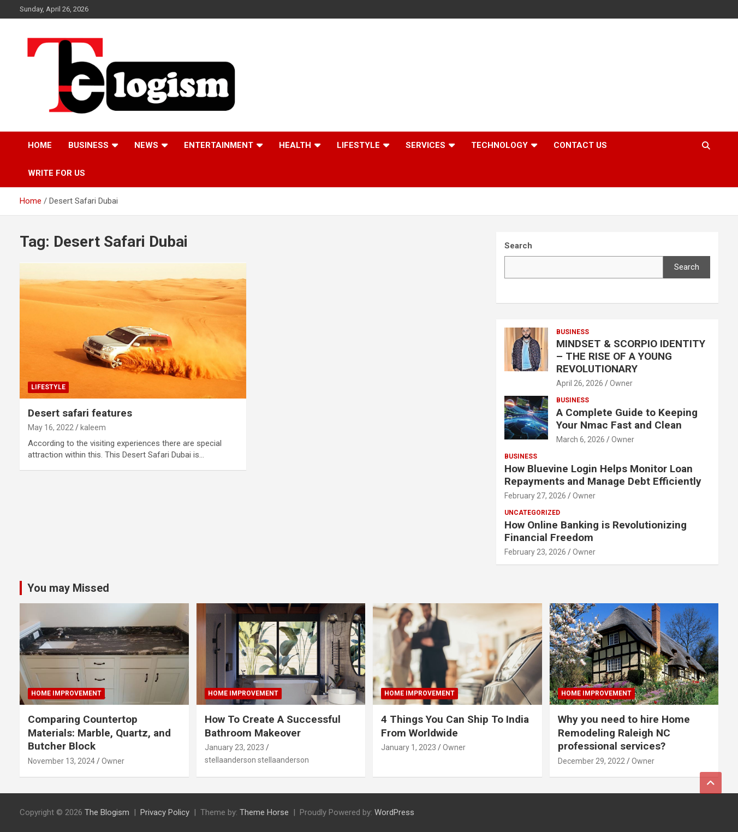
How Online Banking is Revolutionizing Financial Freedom (595, 531)
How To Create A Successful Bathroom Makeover (273, 726)
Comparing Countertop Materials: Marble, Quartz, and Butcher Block (99, 732)
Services (425, 145)
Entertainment (218, 145)
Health (295, 145)
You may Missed (68, 588)
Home (40, 145)
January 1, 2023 (408, 747)
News (146, 145)
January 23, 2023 (234, 747)
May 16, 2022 (51, 427)
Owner (621, 383)
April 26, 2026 (579, 383)
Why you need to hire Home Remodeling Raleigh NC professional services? (624, 732)
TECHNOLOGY (499, 145)
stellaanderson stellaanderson (257, 760)
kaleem (93, 427)
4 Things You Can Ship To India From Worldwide (455, 726)
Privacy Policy (164, 812)
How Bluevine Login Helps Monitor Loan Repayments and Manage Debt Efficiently (602, 475)
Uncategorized (532, 512)
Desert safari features (80, 413)
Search (686, 267)
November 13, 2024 (61, 761)
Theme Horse (264, 812)
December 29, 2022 (591, 761)
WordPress (394, 812)
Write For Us (56, 173)
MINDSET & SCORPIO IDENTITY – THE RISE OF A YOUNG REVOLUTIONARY (630, 356)
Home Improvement (66, 693)
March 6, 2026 (580, 439)
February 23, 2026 (535, 552)
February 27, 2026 (535, 495)
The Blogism (107, 812)
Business (88, 145)
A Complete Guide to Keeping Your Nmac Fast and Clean (627, 418)
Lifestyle (358, 145)
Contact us (580, 145)
